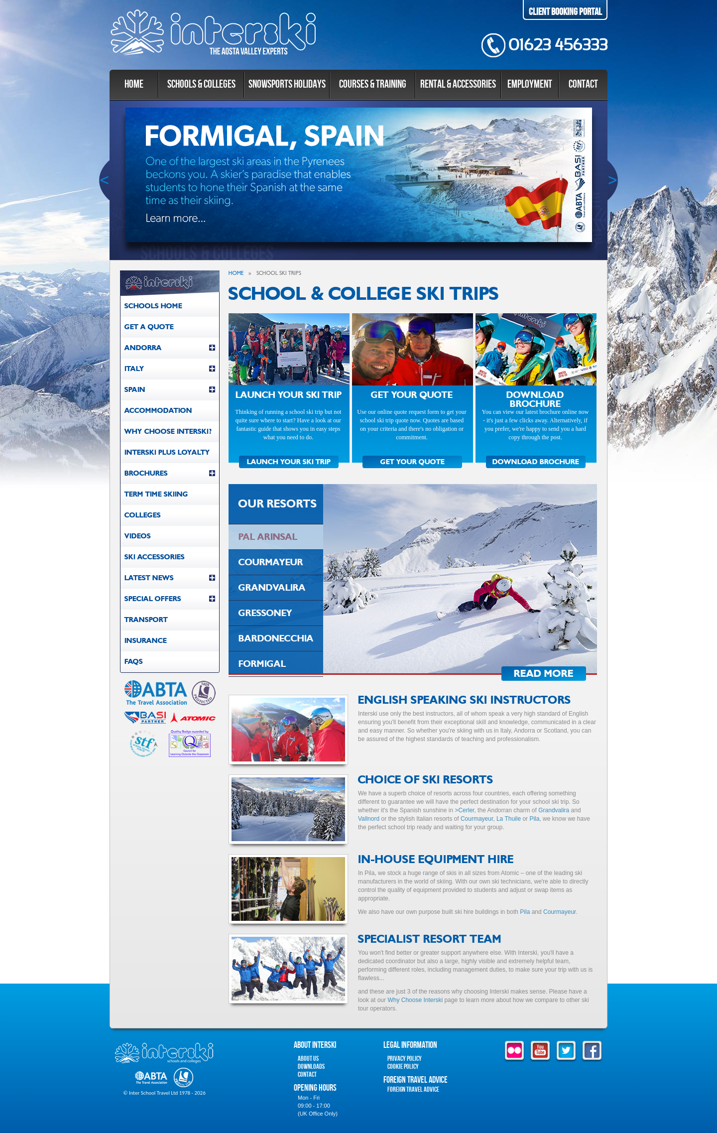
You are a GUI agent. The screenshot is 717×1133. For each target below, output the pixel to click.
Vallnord (368, 818)
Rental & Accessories (458, 84)
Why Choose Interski (415, 1000)
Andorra (169, 348)
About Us (308, 1058)
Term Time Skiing (156, 494)
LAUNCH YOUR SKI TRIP (289, 462)
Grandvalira (553, 810)
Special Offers (169, 599)
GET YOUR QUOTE (412, 462)
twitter (566, 1051)
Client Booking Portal (565, 12)
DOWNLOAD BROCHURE (535, 462)
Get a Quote (149, 327)
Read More (544, 673)
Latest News (169, 578)
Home (133, 84)
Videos (137, 536)
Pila (534, 818)
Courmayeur (477, 818)
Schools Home (153, 306)
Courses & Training (372, 84)
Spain (169, 389)
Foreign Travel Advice (413, 1089)
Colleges (142, 515)
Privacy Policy (404, 1058)
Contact (583, 84)
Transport (146, 620)
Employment (529, 84)
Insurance (145, 640)
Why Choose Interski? (168, 431)
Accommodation (158, 410)
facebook (592, 1051)
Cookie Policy (403, 1066)
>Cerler (464, 810)
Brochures (169, 473)
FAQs (133, 661)
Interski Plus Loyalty (167, 452)
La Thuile (508, 818)
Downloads (311, 1066)
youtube (540, 1051)
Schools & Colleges (201, 84)
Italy (169, 369)
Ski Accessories (154, 557)
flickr (514, 1051)
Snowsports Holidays (287, 84)
